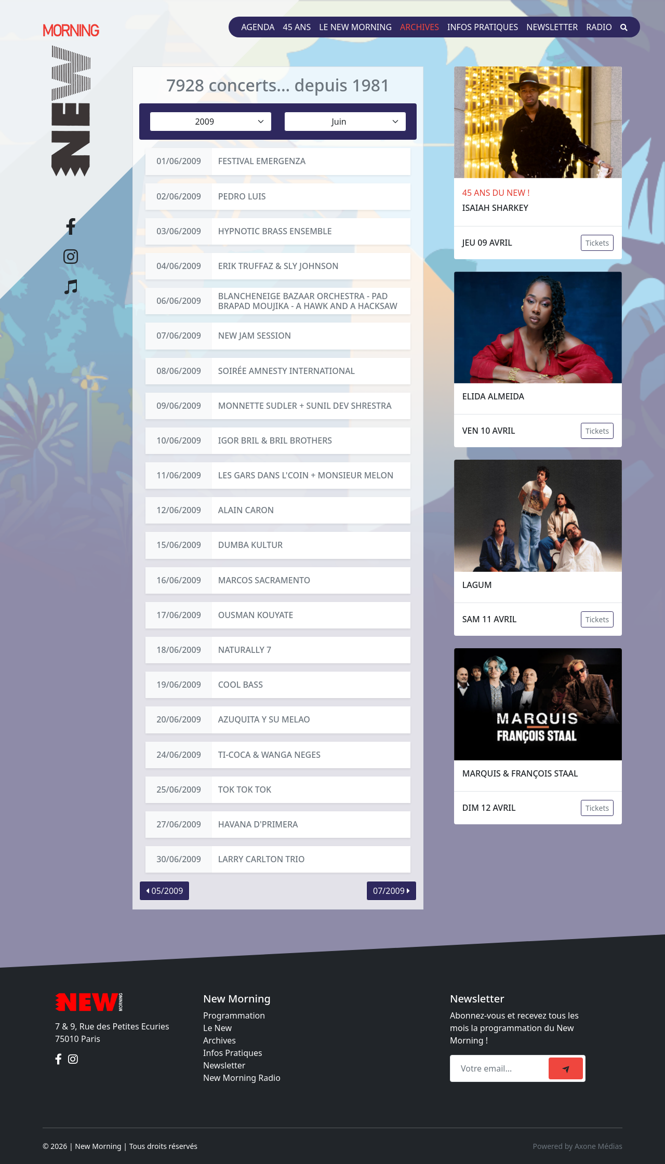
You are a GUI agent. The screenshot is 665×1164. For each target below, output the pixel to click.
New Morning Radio (242, 1077)
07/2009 (391, 891)
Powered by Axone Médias (577, 1146)
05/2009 (164, 891)
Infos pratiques (482, 27)
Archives (419, 27)
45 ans (297, 27)
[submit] (566, 1068)
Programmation (234, 1015)
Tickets (597, 243)
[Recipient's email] (501, 1068)
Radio (599, 27)
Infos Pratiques (232, 1053)
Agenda (257, 27)
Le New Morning (355, 27)
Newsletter (552, 27)
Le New (217, 1028)
